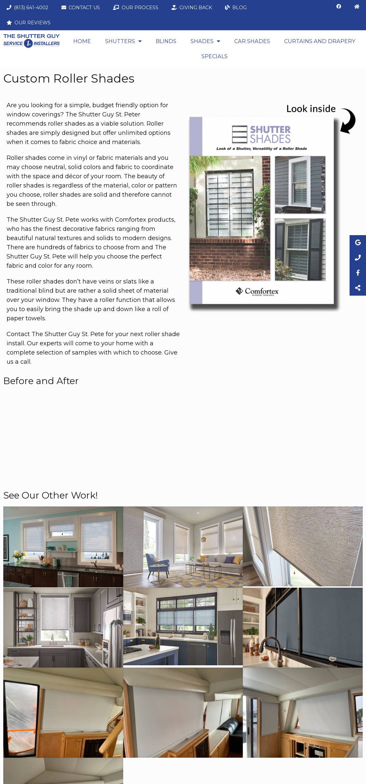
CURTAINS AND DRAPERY (319, 41)
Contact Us (80, 8)
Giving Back (192, 8)
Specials (214, 56)
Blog (236, 8)
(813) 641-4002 (27, 8)
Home (82, 41)
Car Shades (252, 41)
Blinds (166, 41)
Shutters (123, 41)
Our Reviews (29, 23)
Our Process (135, 8)
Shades (205, 41)
